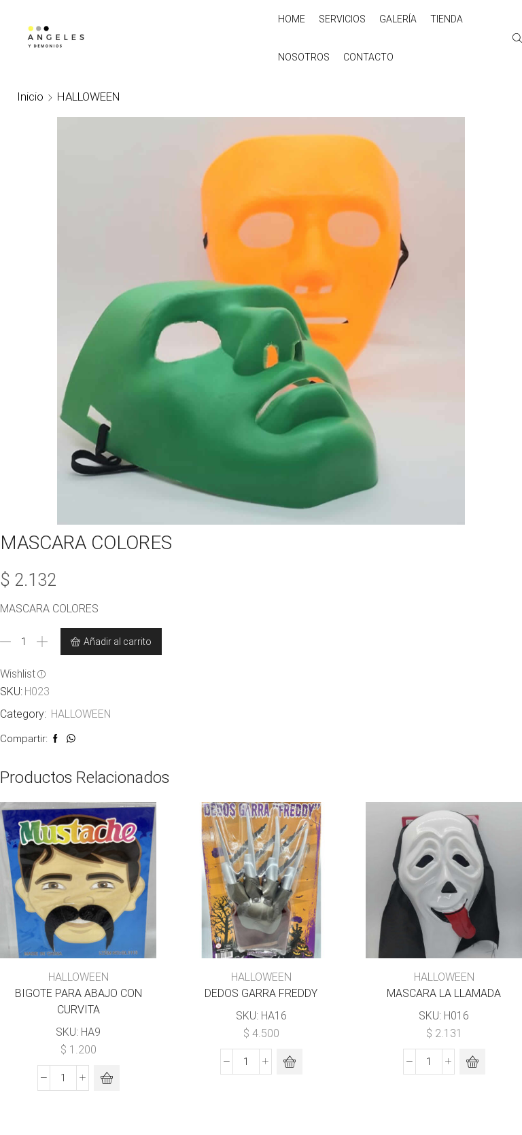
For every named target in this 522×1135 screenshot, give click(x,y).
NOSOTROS (304, 57)
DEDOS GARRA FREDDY (261, 993)
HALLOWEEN (88, 96)
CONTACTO (368, 57)
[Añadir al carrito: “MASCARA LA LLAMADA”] (472, 1062)
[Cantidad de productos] (24, 641)
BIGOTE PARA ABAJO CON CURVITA (78, 1001)
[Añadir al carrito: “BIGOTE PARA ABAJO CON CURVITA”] (107, 1078)
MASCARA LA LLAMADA (444, 993)
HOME (291, 19)
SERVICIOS (342, 19)
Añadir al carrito (118, 641)
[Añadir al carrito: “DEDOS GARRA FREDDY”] (289, 1062)
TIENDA (446, 19)
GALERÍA (398, 19)
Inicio (30, 96)
